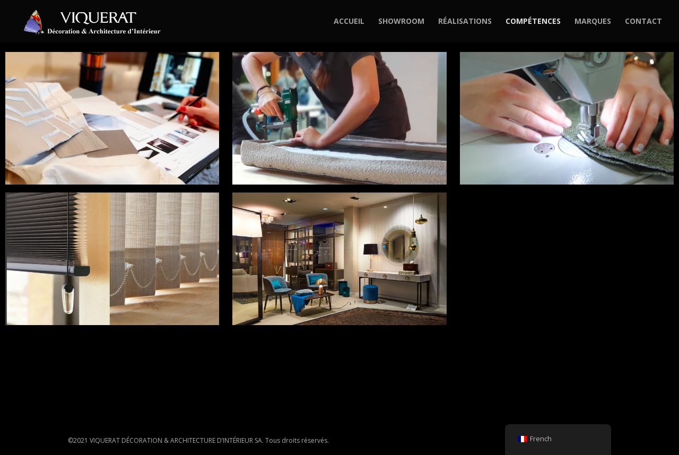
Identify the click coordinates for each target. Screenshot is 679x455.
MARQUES (592, 22)
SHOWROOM (401, 22)
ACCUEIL (349, 22)
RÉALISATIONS (465, 22)
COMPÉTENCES (533, 22)
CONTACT (643, 22)
